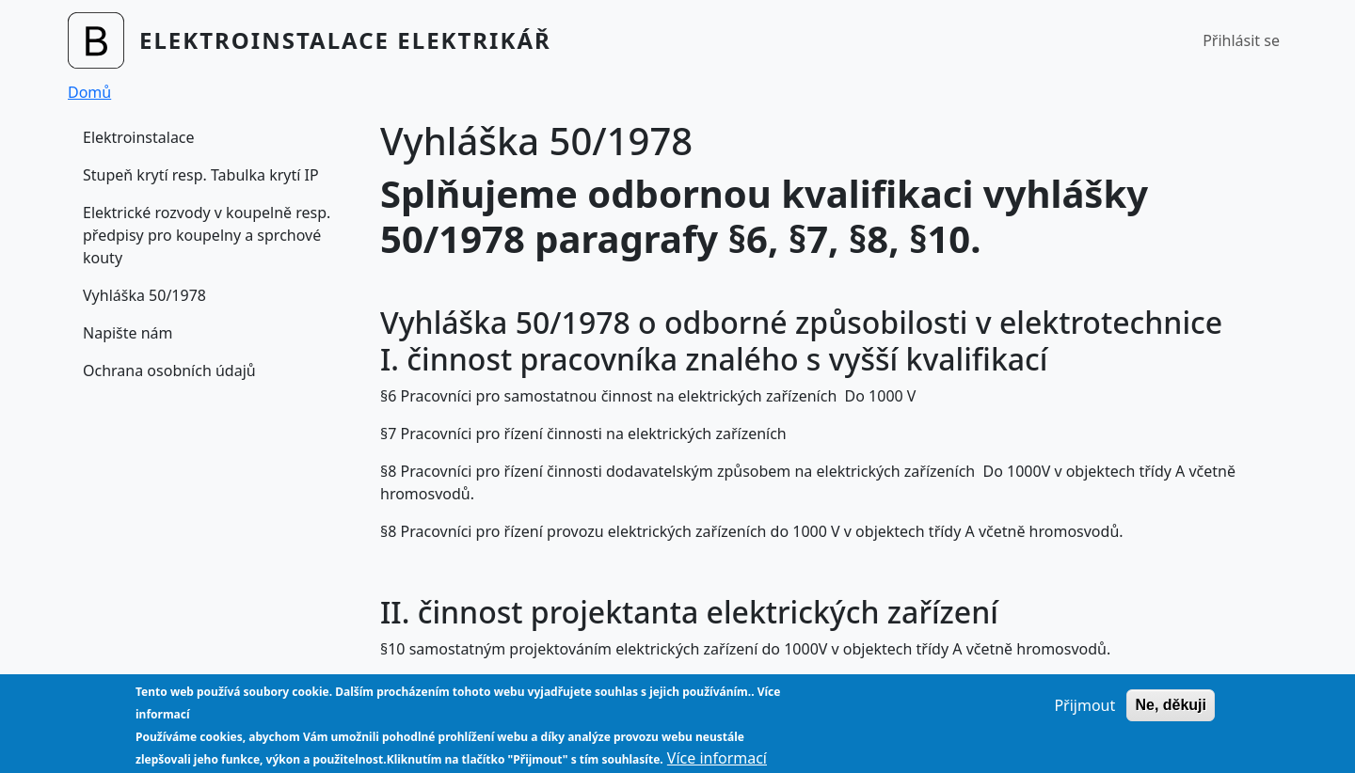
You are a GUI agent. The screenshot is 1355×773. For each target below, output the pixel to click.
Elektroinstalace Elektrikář (345, 39)
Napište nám (128, 333)
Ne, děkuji (1170, 714)
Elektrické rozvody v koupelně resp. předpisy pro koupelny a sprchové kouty (206, 235)
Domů (89, 92)
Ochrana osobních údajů (169, 370)
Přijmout (1084, 714)
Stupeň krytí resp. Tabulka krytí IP (201, 175)
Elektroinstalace (139, 137)
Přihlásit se (1241, 40)
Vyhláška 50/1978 (144, 295)
